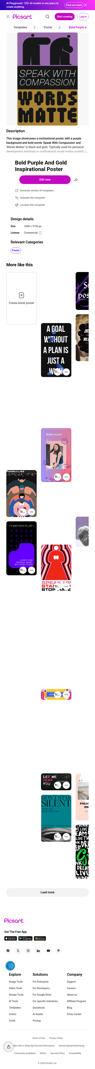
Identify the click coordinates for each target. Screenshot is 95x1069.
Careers (71, 988)
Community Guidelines (25, 1053)
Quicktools (39, 1007)
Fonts (12, 1020)
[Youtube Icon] (48, 950)
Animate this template (32, 197)
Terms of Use (38, 1038)
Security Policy (58, 1053)
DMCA (43, 1053)
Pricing (37, 1020)
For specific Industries (45, 1001)
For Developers (41, 988)
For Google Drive (42, 994)
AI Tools (13, 1001)
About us (72, 994)
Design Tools (16, 994)
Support (71, 981)
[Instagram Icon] (28, 950)
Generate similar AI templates (37, 190)
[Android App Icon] (25, 939)
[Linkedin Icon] (38, 950)
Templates (15, 1007)
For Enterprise (41, 981)
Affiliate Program (76, 1001)
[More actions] (66, 372)
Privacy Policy (56, 1038)
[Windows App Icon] (40, 939)
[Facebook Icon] (8, 950)
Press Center (74, 1014)
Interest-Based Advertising (71, 1045)
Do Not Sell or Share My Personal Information (32, 1045)
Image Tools (16, 981)
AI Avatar (38, 1014)
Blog (69, 1007)
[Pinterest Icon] (58, 950)
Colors (12, 1014)
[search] (47, 16)
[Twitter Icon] (18, 950)
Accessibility (75, 1053)
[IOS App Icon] (10, 939)
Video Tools (15, 988)
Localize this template (32, 204)
